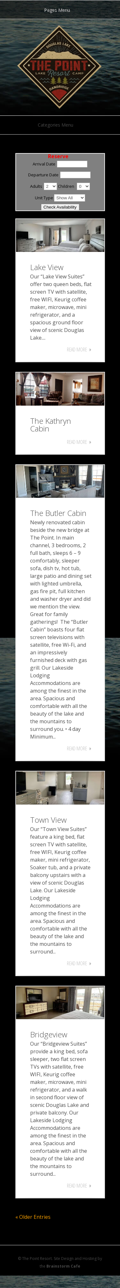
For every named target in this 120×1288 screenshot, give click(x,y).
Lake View (46, 267)
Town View (48, 819)
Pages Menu (61, 10)
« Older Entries (33, 1216)
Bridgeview (48, 1034)
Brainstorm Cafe (63, 1266)
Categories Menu (60, 125)
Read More (77, 349)
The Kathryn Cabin (50, 425)
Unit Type (44, 198)
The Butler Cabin (58, 513)
